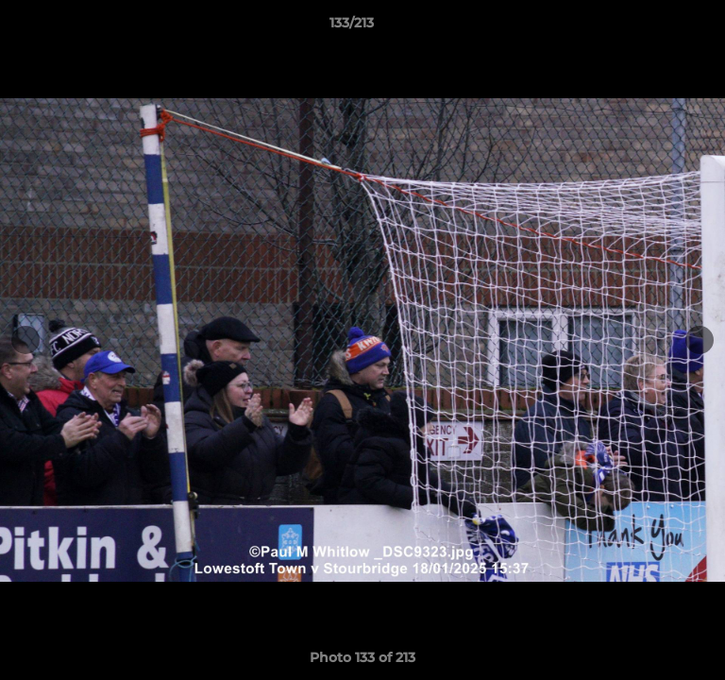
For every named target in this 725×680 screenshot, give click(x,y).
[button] (657, 27)
